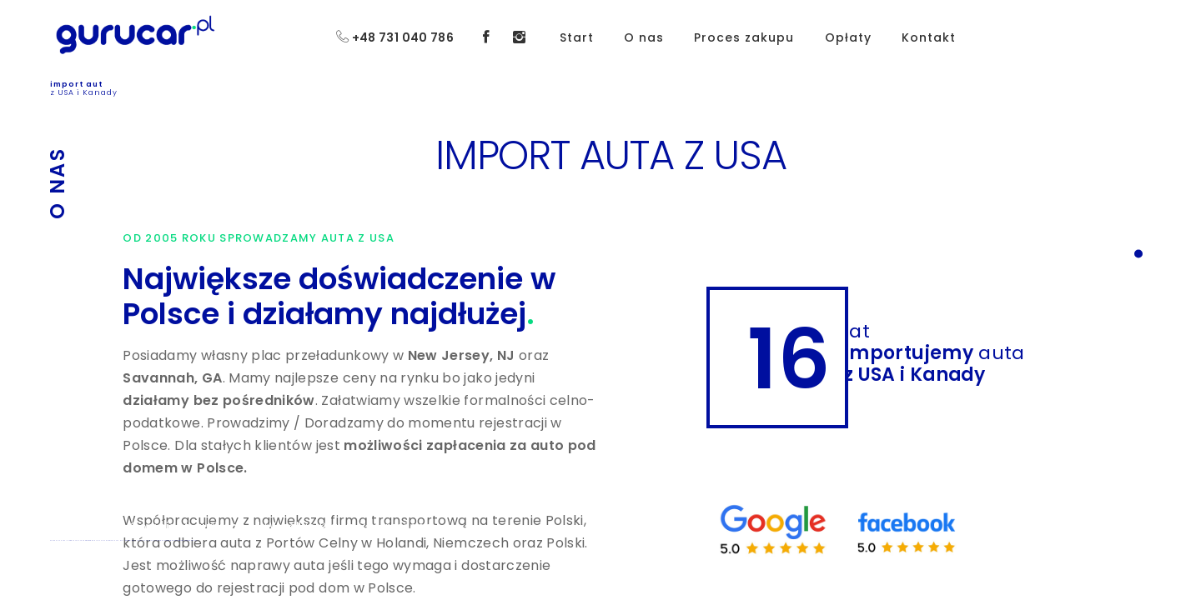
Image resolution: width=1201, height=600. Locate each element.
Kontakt (929, 37)
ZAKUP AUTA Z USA (58, 540)
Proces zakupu (744, 37)
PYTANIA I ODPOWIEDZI (125, 540)
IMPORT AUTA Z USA (74, 540)
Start (577, 37)
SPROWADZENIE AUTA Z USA (95, 540)
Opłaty (848, 37)
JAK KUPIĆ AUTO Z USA (146, 540)
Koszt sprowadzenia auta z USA (186, 540)
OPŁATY (111, 540)
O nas (644, 37)
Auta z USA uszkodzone (164, 540)
